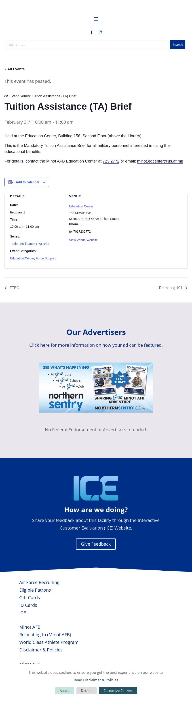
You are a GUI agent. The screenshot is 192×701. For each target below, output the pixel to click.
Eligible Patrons (35, 590)
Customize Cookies (118, 690)
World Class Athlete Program (49, 642)
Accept (65, 690)
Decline (86, 690)
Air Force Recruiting (39, 582)
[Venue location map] (155, 217)
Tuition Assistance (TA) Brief (29, 244)
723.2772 (111, 161)
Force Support (46, 258)
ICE (22, 613)
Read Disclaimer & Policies (96, 680)
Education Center (22, 258)
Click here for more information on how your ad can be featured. (96, 345)
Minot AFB (29, 627)
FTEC (14, 288)
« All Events (14, 69)
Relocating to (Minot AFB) (45, 635)
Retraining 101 (171, 288)
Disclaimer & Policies (41, 650)
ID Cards (28, 605)
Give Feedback (96, 544)
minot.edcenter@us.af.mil (160, 161)
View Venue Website (83, 240)
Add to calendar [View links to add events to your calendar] (28, 182)
